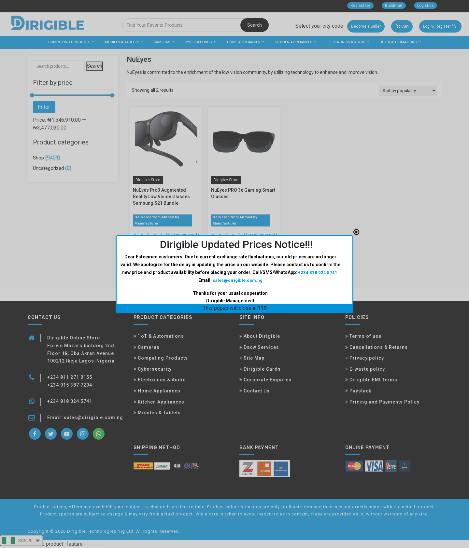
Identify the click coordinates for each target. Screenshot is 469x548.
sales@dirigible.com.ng (237, 254)
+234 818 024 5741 (317, 246)
